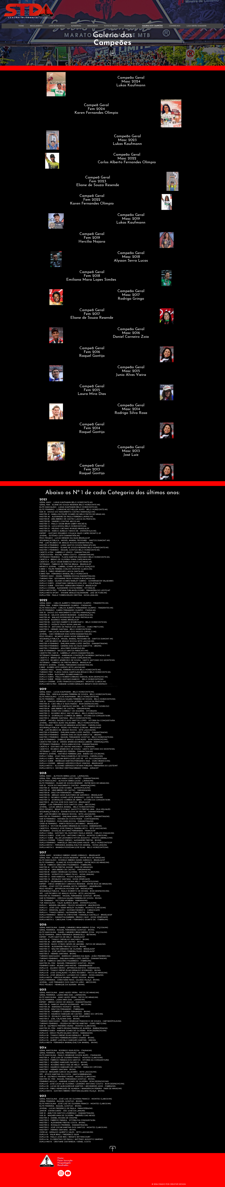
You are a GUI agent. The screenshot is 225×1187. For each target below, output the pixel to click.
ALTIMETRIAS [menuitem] (76, 26)
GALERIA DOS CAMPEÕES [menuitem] (152, 26)
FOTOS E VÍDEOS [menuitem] (111, 26)
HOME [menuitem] (21, 26)
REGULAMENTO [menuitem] (36, 26)
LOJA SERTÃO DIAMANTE (196, 26)
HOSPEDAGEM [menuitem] (130, 26)
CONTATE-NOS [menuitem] (174, 26)
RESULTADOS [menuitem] (92, 26)
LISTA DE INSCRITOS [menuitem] (57, 26)
